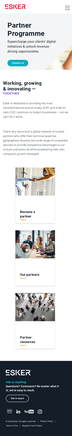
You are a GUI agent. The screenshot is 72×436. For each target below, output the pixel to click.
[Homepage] (16, 7)
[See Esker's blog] (9, 411)
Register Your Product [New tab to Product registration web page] (32, 426)
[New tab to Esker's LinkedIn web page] (18, 411)
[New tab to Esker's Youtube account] (29, 411)
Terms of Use (12, 426)
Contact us (18, 63)
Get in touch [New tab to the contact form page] (17, 398)
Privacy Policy (46, 421)
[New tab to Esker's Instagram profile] (40, 411)
